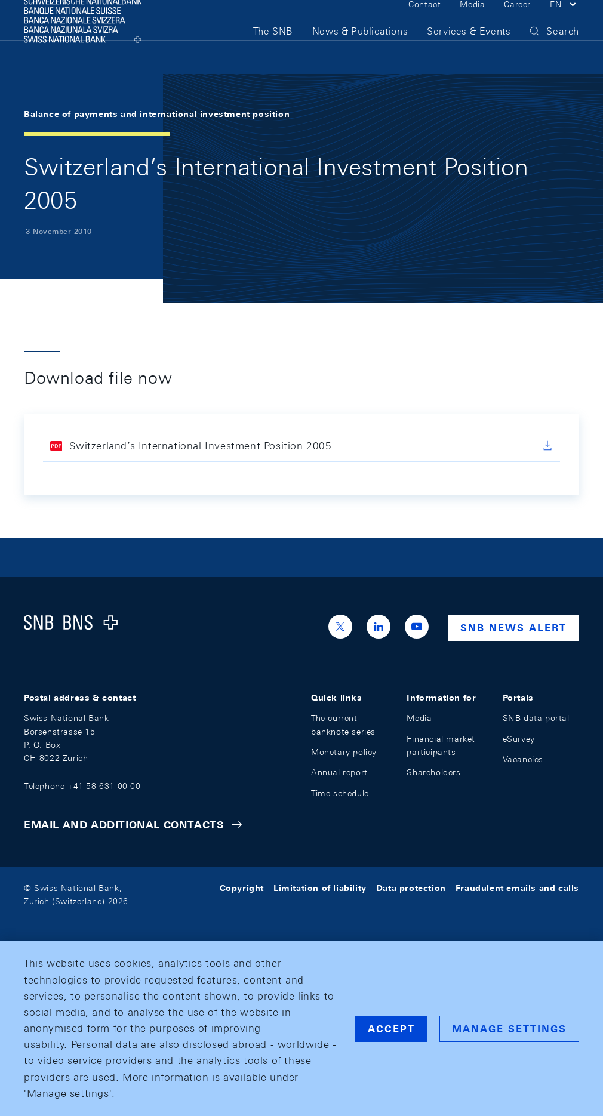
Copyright (242, 888)
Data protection (411, 888)
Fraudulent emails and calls (517, 888)
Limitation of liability (320, 888)
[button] (564, 22)
